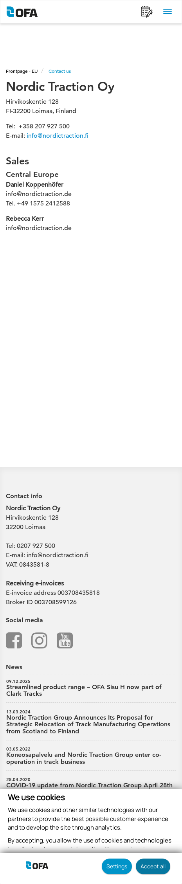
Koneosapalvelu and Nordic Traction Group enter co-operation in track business (91, 756)
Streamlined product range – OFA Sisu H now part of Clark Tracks (91, 688)
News (14, 667)
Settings (116, 866)
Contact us (60, 71)
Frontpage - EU (22, 71)
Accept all (153, 866)
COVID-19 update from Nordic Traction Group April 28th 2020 (91, 786)
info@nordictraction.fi (57, 136)
